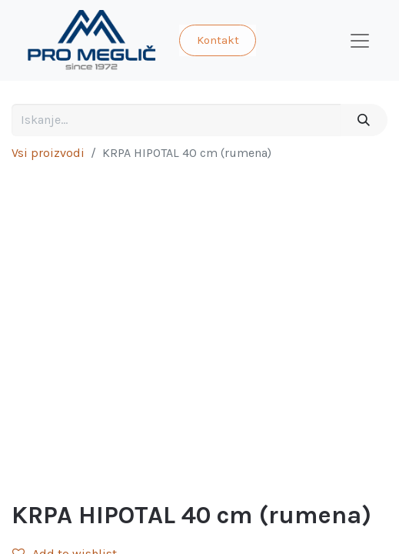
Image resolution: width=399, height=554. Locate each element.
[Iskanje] (364, 120)
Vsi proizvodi (48, 152)
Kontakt (218, 40)
